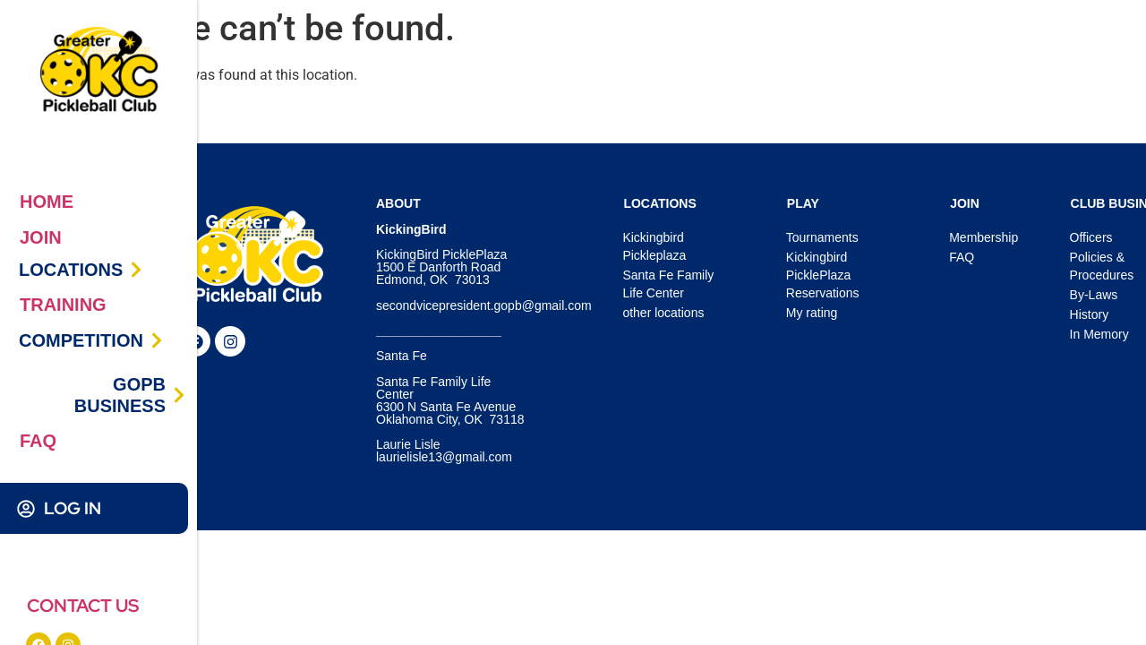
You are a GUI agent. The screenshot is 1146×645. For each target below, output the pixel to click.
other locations (663, 312)
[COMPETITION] (157, 340)
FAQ (38, 441)
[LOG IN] (26, 509)
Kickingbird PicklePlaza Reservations (823, 275)
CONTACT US (83, 605)
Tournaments (822, 237)
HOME (46, 201)
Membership (983, 237)
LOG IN (72, 508)
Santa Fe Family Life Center (668, 284)
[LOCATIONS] (136, 270)
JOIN (41, 237)
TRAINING (63, 304)
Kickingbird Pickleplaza (654, 246)
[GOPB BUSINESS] (179, 395)
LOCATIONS (71, 270)
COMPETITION (81, 340)
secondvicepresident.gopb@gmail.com (484, 305)
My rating (812, 312)
